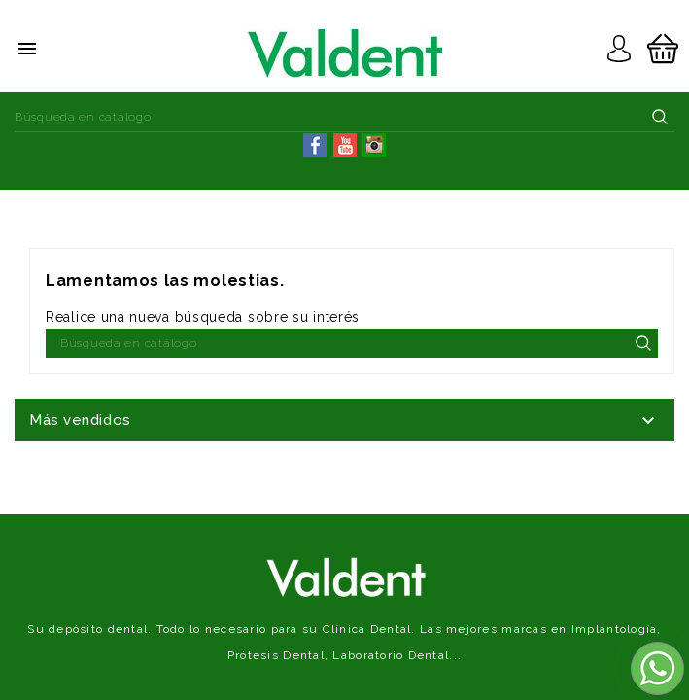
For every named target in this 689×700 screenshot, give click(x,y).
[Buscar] (344, 116)
